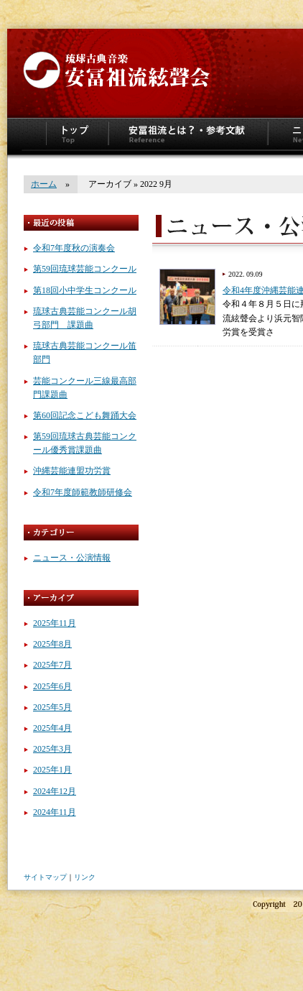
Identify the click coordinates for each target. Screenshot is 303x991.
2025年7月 (52, 665)
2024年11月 (54, 812)
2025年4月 (52, 728)
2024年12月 (54, 791)
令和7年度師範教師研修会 (82, 492)
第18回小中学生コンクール (84, 290)
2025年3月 (52, 749)
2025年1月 (52, 770)
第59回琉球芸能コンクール (84, 269)
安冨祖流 (115, 68)
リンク (84, 877)
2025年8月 (52, 644)
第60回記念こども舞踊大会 (84, 415)
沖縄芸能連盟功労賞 (72, 471)
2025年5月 (52, 707)
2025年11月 (54, 623)
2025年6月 (52, 686)
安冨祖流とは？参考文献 (188, 136)
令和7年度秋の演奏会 (74, 248)
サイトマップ (45, 877)
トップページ (77, 136)
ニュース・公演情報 (72, 558)
